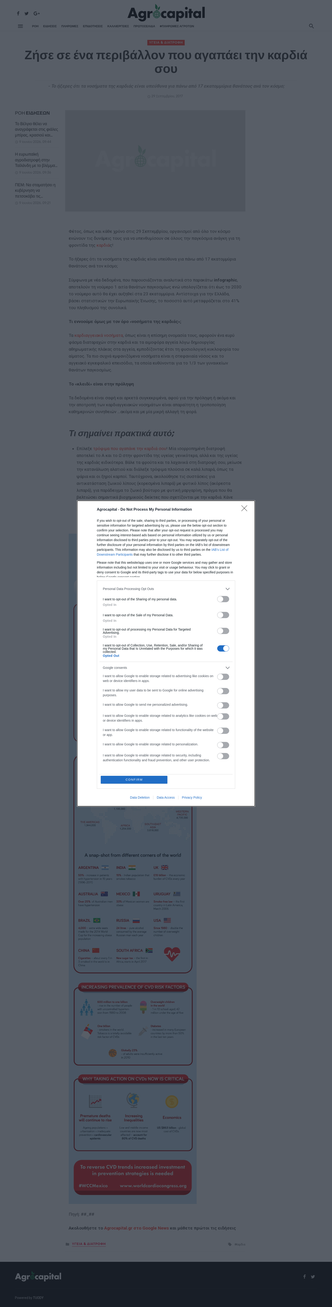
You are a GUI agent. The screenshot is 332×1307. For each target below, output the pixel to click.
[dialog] (166, 653)
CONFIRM (134, 779)
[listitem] (166, 589)
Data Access (166, 798)
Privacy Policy (192, 798)
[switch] (223, 599)
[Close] (245, 509)
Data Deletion (140, 798)
